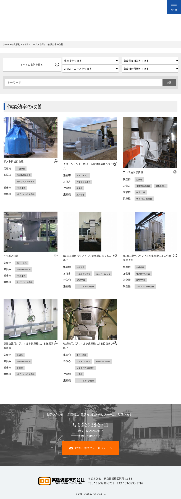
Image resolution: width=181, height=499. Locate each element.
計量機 (20, 367)
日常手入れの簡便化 (26, 181)
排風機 (80, 188)
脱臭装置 (81, 194)
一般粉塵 (21, 168)
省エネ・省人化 (104, 273)
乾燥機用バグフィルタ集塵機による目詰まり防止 (88, 345)
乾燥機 (80, 374)
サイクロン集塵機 (144, 198)
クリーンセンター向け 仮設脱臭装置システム (88, 166)
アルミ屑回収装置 (133, 172)
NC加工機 (21, 187)
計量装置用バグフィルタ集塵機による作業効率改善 (28, 345)
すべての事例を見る (31, 64)
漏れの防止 (162, 185)
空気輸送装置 (11, 255)
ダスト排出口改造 (13, 161)
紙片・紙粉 (22, 262)
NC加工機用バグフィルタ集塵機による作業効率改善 (147, 258)
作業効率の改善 (24, 175)
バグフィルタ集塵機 (26, 194)
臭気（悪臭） (83, 175)
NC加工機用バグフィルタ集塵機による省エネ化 (87, 258)
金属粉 (139, 179)
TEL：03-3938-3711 (101, 483)
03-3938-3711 (90, 424)
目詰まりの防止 (84, 361)
